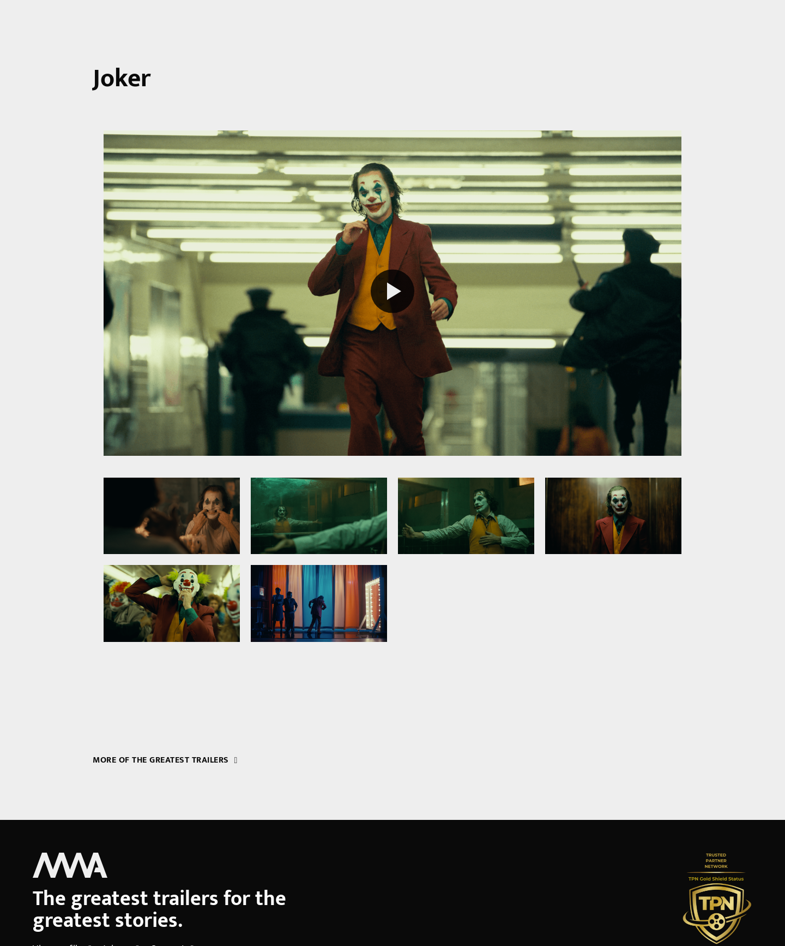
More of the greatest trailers (165, 760)
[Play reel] (392, 293)
